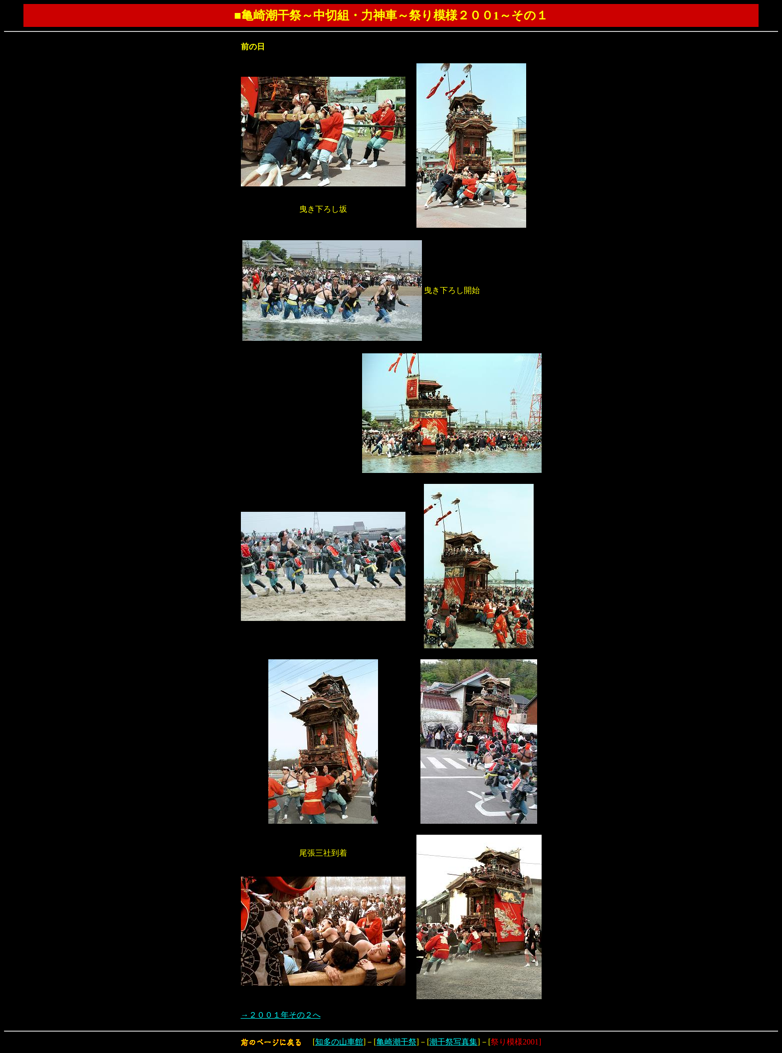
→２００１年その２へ (281, 1015)
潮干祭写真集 (453, 1042)
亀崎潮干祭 (396, 1042)
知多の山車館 (339, 1042)
